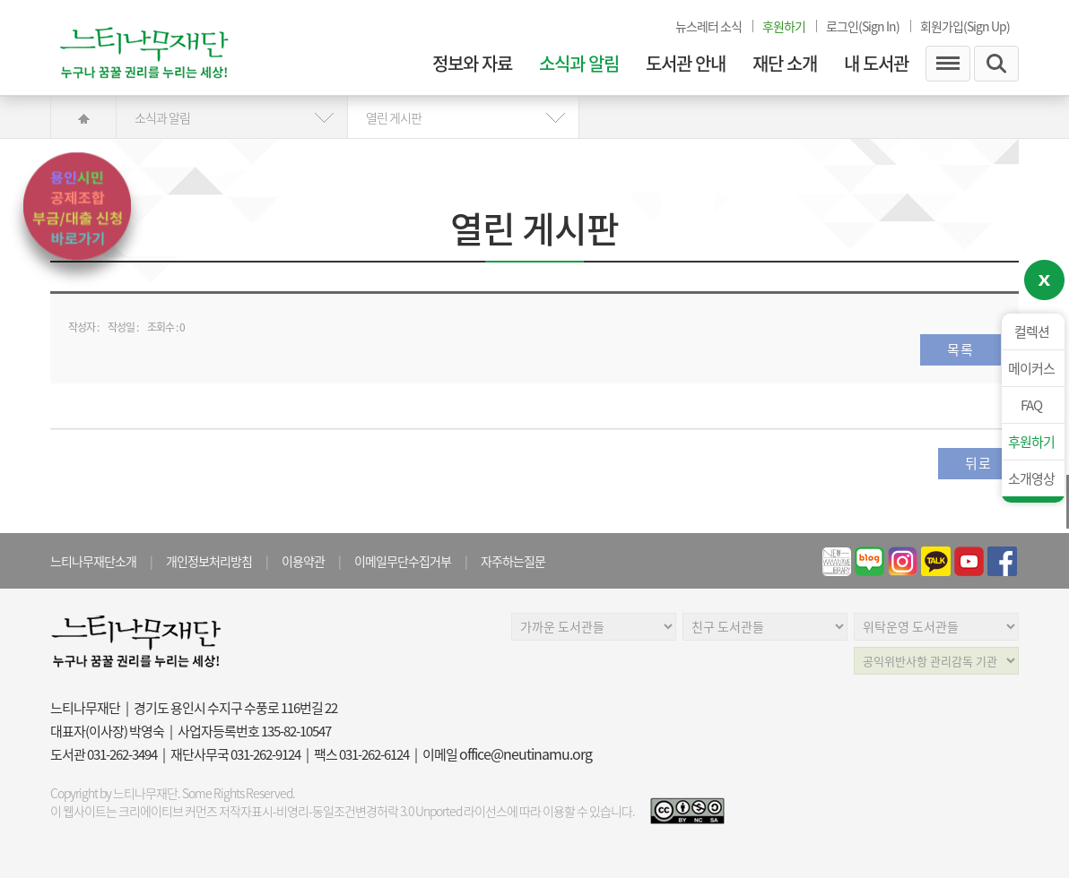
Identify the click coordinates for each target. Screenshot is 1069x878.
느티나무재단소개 (93, 561)
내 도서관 (876, 64)
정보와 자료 (472, 64)
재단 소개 (784, 64)
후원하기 (1031, 442)
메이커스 (1031, 368)
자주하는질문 (513, 561)
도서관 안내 (686, 64)
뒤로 (978, 463)
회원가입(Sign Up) (965, 26)
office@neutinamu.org (525, 753)
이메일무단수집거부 (402, 561)
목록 (960, 349)
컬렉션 (1031, 331)
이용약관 (303, 561)
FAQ (1031, 405)
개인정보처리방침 (209, 561)
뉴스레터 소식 (708, 26)
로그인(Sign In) (863, 26)
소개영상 (1031, 478)
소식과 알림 (579, 64)
